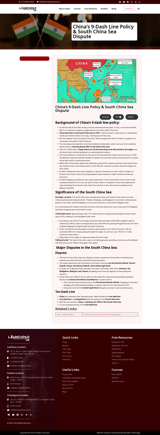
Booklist (104, 9)
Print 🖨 (105, 117)
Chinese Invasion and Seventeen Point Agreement (102, 314)
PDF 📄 (118, 117)
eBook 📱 (132, 117)
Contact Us (129, 9)
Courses (77, 9)
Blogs (114, 9)
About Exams (64, 9)
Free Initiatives (90, 9)
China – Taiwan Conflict (64, 314)
